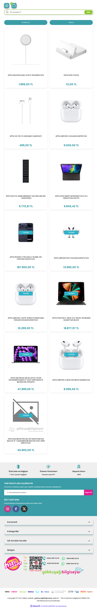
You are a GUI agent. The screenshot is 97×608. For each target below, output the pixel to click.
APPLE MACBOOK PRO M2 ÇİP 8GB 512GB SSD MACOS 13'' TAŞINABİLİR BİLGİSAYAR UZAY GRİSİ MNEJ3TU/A (26, 441)
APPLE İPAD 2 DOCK (71, 75)
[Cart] (14, 5)
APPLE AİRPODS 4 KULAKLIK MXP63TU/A (71, 136)
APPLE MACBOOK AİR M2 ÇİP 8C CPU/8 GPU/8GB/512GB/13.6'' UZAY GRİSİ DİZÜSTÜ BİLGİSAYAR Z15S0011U (26, 380)
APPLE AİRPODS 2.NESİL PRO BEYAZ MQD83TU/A (71, 380)
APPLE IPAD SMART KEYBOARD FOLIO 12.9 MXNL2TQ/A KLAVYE (71, 197)
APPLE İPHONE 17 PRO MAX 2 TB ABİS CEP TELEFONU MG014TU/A (26, 258)
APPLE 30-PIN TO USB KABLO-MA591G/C (26, 136)
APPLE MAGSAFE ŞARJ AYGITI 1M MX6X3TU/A (26, 75)
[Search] (48, 12)
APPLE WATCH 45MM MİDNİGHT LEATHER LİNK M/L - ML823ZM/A (26, 197)
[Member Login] (6, 5)
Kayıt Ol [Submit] (88, 492)
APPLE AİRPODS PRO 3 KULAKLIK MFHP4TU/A (71, 258)
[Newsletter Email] (48, 492)
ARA (88, 12)
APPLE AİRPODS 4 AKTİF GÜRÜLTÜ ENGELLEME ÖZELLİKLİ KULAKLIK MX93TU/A (26, 319)
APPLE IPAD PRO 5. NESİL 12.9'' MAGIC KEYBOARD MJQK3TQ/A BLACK (71, 319)
